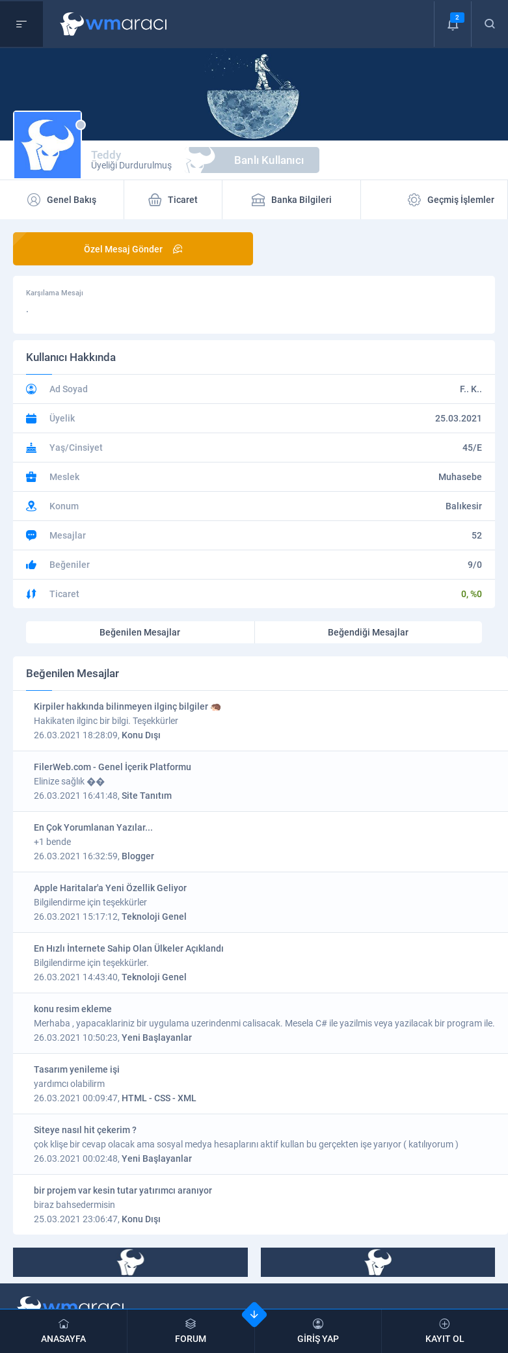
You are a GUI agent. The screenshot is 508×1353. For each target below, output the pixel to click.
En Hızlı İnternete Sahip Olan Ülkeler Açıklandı (129, 948)
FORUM (190, 1331)
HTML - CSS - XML (159, 1098)
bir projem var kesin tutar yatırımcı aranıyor (123, 1190)
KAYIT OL (445, 1331)
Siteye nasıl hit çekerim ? (85, 1130)
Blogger (138, 856)
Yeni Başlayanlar (157, 1037)
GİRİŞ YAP (318, 1331)
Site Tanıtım (147, 795)
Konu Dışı (141, 735)
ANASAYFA (63, 1331)
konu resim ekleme (73, 1009)
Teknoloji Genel (154, 916)
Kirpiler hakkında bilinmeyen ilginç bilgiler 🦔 (127, 706)
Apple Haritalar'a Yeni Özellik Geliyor (110, 888)
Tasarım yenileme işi (77, 1069)
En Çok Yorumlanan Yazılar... (93, 827)
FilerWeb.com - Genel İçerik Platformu (112, 767)
